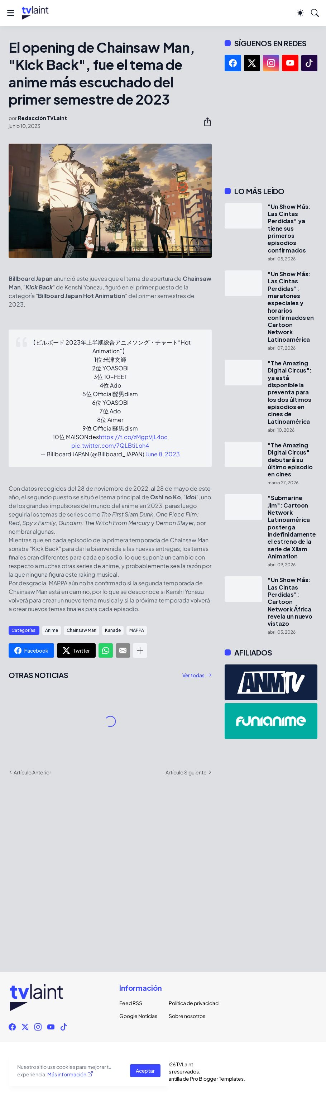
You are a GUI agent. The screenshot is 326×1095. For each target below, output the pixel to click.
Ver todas (193, 675)
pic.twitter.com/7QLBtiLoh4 (110, 445)
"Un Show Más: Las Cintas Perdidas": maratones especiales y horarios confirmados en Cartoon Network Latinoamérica (291, 306)
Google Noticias (138, 1016)
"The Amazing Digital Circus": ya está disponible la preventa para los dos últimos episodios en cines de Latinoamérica (290, 392)
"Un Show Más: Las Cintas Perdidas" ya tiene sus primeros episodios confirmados (289, 228)
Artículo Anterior (32, 772)
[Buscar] (315, 13)
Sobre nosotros (187, 1016)
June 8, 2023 (162, 454)
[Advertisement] (271, 129)
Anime (51, 630)
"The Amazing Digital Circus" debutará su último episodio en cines (290, 460)
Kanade (113, 630)
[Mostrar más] (140, 650)
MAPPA (136, 630)
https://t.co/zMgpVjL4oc (133, 437)
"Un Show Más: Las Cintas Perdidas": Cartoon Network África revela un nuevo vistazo (290, 601)
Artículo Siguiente (186, 772)
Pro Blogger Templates (217, 1078)
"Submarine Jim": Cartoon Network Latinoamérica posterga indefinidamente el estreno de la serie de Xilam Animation (292, 527)
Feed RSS (130, 1003)
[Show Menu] (10, 13)
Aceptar (145, 1070)
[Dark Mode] (300, 13)
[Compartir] (204, 122)
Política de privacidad (188, 1003)
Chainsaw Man (81, 630)
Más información (66, 1074)
